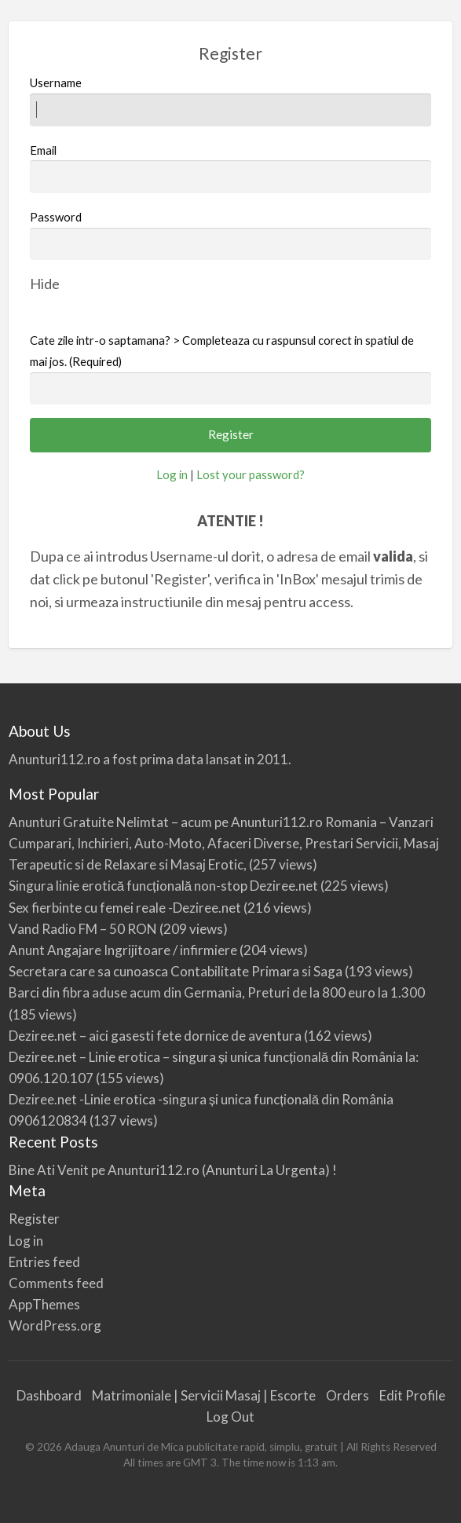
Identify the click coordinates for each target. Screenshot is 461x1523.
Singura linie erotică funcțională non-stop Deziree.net (164, 885)
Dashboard (49, 1395)
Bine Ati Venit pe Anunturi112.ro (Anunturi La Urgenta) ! (173, 1170)
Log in (172, 474)
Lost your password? (250, 474)
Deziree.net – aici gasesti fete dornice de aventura (155, 1035)
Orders (347, 1395)
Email (231, 168)
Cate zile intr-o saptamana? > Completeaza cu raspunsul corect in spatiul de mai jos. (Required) (222, 350)
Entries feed (44, 1262)
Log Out (230, 1416)
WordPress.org (55, 1325)
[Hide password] (45, 283)
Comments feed (56, 1283)
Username (231, 100)
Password (56, 217)
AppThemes (44, 1304)
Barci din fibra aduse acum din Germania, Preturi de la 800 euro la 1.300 (217, 992)
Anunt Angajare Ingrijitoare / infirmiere (123, 950)
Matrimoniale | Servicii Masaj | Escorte (204, 1395)
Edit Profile (412, 1395)
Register (34, 1218)
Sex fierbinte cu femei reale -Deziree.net (125, 907)
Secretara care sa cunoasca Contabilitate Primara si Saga (175, 971)
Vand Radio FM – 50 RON (83, 929)
